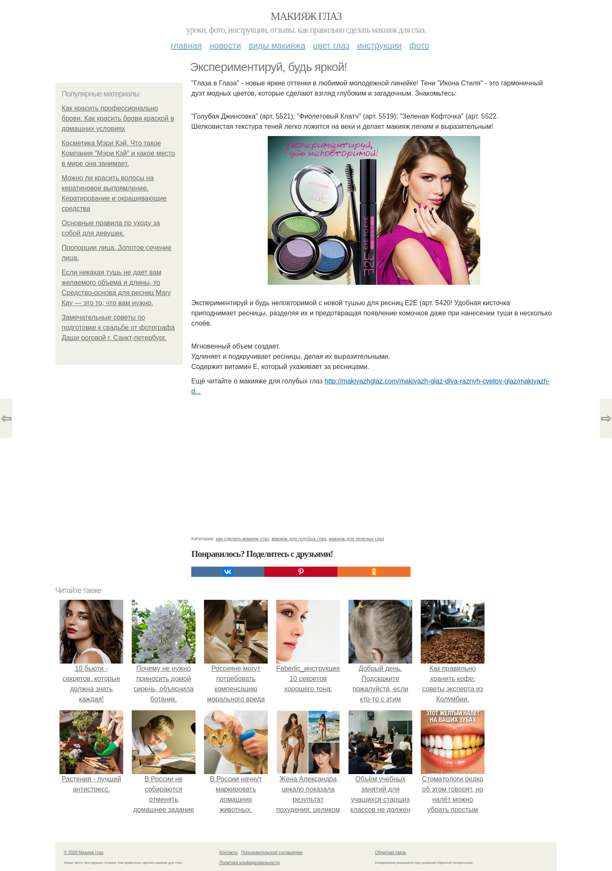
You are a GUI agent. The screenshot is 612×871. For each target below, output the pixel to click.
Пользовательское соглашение (272, 852)
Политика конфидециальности (249, 862)
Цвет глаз (331, 45)
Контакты (228, 852)
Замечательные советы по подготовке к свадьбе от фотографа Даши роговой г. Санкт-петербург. (118, 327)
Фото (419, 45)
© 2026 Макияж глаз (83, 852)
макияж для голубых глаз (299, 538)
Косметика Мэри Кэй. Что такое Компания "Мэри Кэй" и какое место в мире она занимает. (118, 153)
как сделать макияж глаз (242, 538)
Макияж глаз (306, 16)
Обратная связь (390, 852)
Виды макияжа (277, 45)
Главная (186, 45)
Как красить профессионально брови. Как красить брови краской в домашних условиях (118, 118)
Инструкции (379, 45)
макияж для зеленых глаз (356, 538)
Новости (225, 45)
